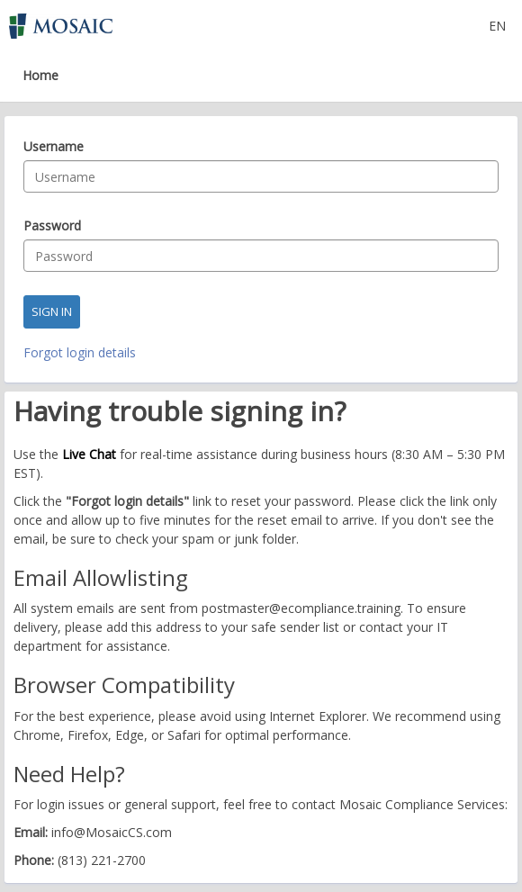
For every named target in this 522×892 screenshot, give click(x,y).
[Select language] (497, 25)
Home (40, 75)
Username (53, 147)
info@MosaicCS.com (111, 832)
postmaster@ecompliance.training (301, 608)
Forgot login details (79, 352)
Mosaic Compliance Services (422, 804)
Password (52, 226)
